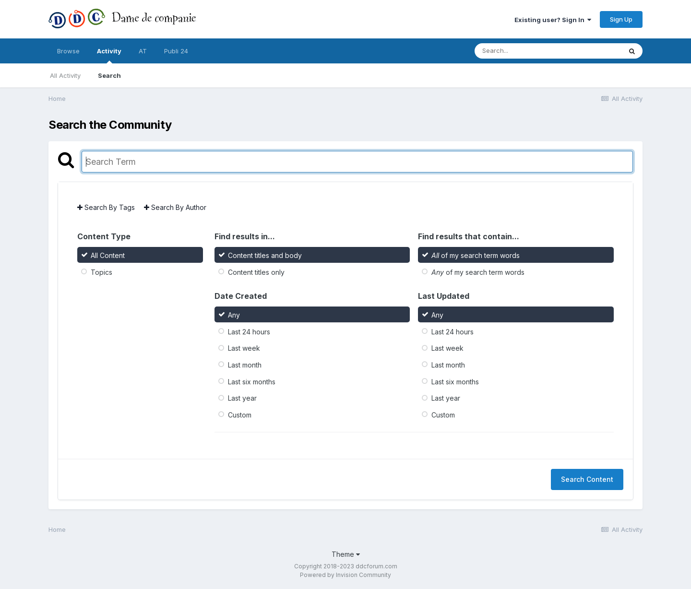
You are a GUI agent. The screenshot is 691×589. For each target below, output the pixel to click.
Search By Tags (106, 207)
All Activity (65, 75)
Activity (109, 55)
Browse (68, 51)
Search (109, 75)
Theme (346, 554)
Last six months (251, 381)
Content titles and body (265, 255)
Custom (239, 415)
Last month (245, 365)
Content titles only (256, 272)
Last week (244, 348)
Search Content (587, 479)
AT (143, 51)
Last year (242, 398)
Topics (101, 272)
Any (234, 315)
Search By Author (175, 207)
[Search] (522, 51)
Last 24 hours (249, 331)
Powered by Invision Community (345, 574)
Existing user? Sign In (552, 20)
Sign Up (621, 19)
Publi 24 (176, 51)
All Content (108, 255)
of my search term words (475, 255)
